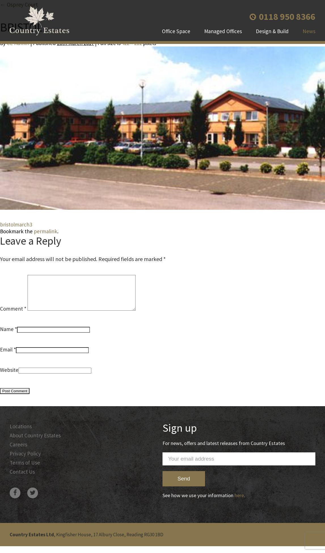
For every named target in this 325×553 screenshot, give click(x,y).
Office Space (176, 31)
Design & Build (272, 31)
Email (6, 356)
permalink (45, 231)
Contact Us (22, 478)
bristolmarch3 (16, 224)
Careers (18, 451)
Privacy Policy (25, 460)
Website (9, 376)
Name (7, 335)
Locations (21, 433)
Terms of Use (25, 469)
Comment (13, 315)
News (309, 31)
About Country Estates (35, 442)
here (239, 502)
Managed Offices (223, 31)
